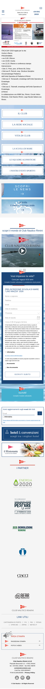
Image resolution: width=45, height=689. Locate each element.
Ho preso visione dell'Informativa (13, 355)
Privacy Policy (30, 672)
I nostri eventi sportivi (22, 171)
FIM (31, 622)
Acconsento (11, 363)
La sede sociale (22, 124)
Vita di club (22, 135)
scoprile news (22, 190)
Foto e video (25, 645)
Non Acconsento (12, 367)
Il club (22, 113)
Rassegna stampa (25, 641)
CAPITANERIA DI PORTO (12, 622)
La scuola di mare (22, 149)
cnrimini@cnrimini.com (22, 668)
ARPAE (24, 625)
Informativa (10, 352)
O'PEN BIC (14, 625)
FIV (25, 622)
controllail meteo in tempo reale (22, 206)
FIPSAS (38, 622)
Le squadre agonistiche (22, 160)
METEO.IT (33, 625)
